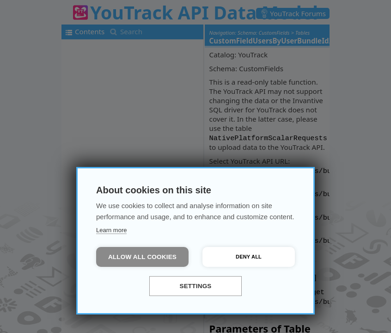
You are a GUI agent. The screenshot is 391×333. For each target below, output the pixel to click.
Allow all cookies (142, 256)
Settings (195, 286)
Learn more (111, 230)
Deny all (249, 256)
